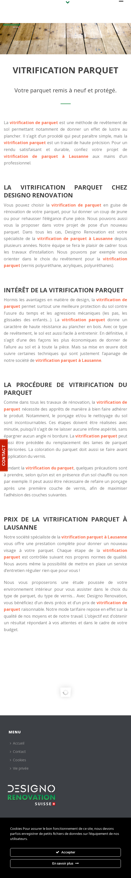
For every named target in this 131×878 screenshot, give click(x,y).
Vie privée (19, 768)
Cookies (18, 759)
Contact (18, 751)
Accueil (17, 743)
